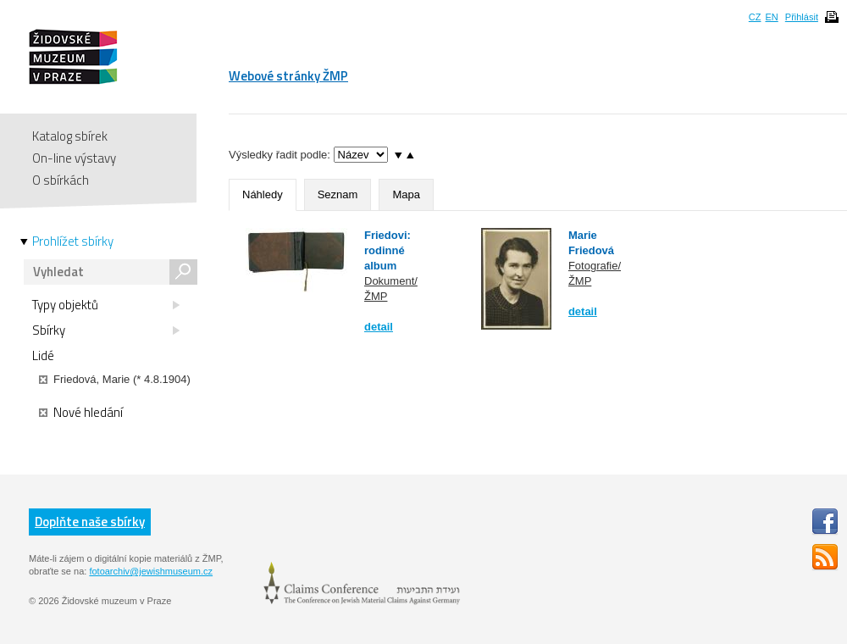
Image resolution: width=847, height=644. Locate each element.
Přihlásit (801, 17)
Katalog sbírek (70, 136)
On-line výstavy (74, 158)
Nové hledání (81, 412)
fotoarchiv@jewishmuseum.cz (151, 571)
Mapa (406, 194)
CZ (755, 17)
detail (378, 326)
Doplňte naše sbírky (90, 521)
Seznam (338, 194)
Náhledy (262, 194)
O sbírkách (60, 180)
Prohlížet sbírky (72, 241)
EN (771, 17)
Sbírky (106, 330)
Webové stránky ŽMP (288, 76)
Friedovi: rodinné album (387, 250)
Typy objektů (106, 305)
